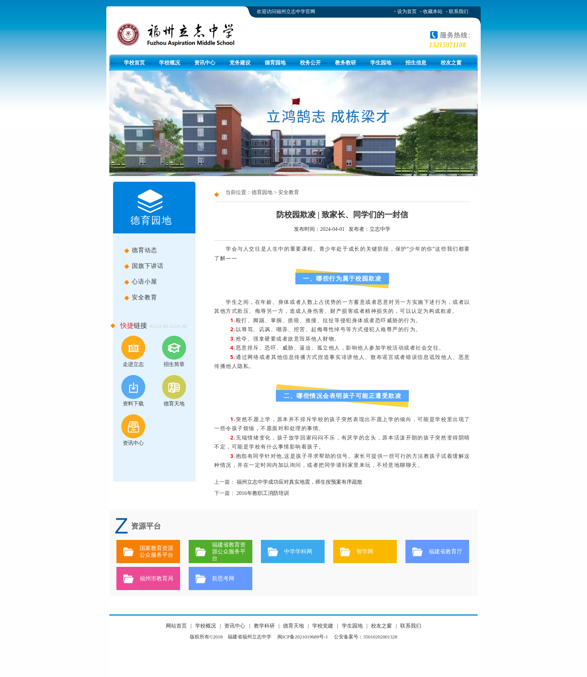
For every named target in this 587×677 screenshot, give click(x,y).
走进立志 (133, 351)
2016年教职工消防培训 (263, 493)
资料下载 (133, 390)
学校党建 (322, 626)
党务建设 (239, 63)
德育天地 (174, 390)
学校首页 (134, 63)
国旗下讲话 (163, 267)
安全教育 (163, 299)
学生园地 (380, 63)
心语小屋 (163, 283)
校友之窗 (451, 63)
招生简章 (174, 351)
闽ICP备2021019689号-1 (302, 637)
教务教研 (345, 63)
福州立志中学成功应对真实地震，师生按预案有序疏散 (299, 482)
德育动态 (163, 252)
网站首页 (176, 626)
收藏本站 (432, 11)
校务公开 (310, 63)
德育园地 (275, 63)
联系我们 (458, 11)
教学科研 (264, 626)
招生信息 (415, 63)
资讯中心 (204, 63)
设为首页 (407, 11)
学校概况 (169, 63)
